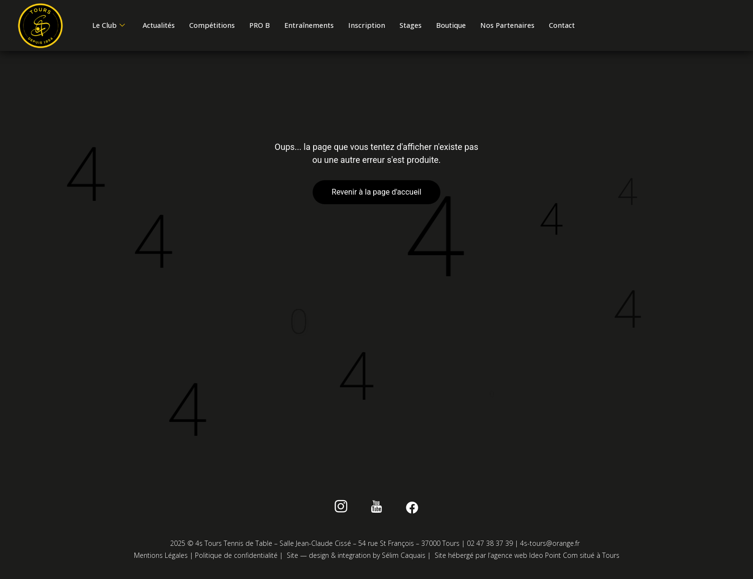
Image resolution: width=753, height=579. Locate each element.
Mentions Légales (161, 557)
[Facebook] (407, 510)
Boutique (493, 22)
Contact (108, 33)
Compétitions (227, 22)
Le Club (111, 22)
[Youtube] (376, 510)
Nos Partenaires (556, 22)
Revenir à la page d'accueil (377, 193)
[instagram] (345, 510)
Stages (447, 22)
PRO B (279, 22)
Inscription (397, 22)
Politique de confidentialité (236, 557)
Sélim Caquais (403, 557)
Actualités (167, 22)
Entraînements (334, 22)
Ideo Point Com (553, 557)
